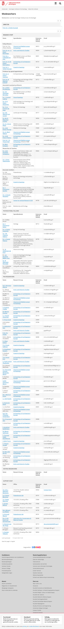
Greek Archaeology (18, 63)
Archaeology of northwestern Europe (21, 58)
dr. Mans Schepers (5, 141)
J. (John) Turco (7, 437)
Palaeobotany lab (18, 492)
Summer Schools (6, 562)
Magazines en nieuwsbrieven (9, 582)
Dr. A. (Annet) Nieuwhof (6, 192)
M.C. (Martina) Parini (7, 391)
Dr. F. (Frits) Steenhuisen (6, 156)
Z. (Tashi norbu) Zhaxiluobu (7, 358)
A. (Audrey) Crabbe (6, 304)
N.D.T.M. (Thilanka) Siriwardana (6, 411)
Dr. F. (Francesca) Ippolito (6, 185)
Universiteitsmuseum (38, 564)
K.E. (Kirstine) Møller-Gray (6, 253)
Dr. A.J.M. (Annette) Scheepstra (6, 148)
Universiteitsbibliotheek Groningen (42, 553)
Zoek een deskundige (38, 556)
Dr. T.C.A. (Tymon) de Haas (6, 105)
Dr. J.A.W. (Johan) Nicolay (7, 125)
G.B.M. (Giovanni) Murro (6, 378)
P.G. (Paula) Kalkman (6, 342)
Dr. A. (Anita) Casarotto (6, 226)
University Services (38, 609)
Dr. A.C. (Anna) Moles (7, 121)
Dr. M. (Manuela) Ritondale (5, 258)
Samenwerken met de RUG (40, 560)
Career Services (37, 567)
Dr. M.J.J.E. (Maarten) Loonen (5, 116)
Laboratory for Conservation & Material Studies (22, 515)
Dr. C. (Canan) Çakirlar (7, 94)
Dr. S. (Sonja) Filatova (6, 236)
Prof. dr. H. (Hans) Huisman (6, 71)
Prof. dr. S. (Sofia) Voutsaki (10, 26)
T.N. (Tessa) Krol (6, 354)
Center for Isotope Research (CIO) (23, 197)
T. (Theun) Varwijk (5, 440)
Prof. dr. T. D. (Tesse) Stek (6, 137)
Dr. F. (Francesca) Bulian (6, 221)
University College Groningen (40, 604)
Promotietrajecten (6, 567)
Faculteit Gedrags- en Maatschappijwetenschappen (46, 586)
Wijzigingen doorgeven (8, 584)
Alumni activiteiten (7, 580)
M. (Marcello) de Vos (6, 448)
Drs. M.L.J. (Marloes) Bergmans (6, 487)
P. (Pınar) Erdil (7, 316)
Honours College (6, 564)
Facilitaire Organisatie (38, 611)
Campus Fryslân (37, 606)
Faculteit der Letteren (38, 591)
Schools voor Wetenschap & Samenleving (43, 573)
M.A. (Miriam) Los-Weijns (6, 507)
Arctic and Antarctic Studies (21, 47)
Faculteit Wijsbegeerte (38, 600)
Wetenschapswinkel (38, 571)
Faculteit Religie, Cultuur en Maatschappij (43, 589)
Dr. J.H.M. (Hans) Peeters (7, 133)
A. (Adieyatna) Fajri (7, 323)
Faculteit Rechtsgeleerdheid (40, 595)
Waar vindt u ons (37, 580)
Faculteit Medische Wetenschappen (42, 593)
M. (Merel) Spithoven (6, 428)
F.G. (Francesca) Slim (7, 416)
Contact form (47, 486)
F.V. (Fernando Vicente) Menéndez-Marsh (7, 368)
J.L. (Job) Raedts (7, 395)
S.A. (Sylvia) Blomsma (6, 492)
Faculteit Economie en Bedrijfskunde (42, 584)
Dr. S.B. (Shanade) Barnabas (6, 89)
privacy (25, 626)
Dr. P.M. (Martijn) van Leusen (6, 110)
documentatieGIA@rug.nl (51, 520)
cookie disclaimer (34, 626)
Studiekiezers (6, 551)
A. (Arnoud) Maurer (6, 511)
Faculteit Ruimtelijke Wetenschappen (42, 597)
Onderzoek (4, 9)
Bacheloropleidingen (7, 556)
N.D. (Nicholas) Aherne (7, 282)
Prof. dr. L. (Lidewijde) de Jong (7, 54)
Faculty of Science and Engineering (42, 602)
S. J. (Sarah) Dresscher (6, 312)
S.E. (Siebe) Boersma (6, 496)
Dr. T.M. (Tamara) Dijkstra (5, 231)
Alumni (4, 577)
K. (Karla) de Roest (6, 400)
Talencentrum (36, 558)
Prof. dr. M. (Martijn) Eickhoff (6, 77)
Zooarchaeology (18, 94)
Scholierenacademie (7, 560)
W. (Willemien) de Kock (7, 247)
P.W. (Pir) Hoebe (5, 330)
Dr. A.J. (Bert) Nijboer (6, 129)
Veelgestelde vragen (7, 569)
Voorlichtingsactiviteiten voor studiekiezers (13, 553)
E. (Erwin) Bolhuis (5, 500)
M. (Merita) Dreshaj (6, 308)
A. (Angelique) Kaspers (7, 346)
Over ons (35, 577)
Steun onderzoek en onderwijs (9, 586)
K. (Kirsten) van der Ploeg (7, 521)
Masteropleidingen (7, 558)
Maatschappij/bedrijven (40, 551)
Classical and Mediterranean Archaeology (21, 43)
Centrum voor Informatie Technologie (42, 562)
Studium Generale (37, 569)
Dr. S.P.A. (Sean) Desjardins (6, 99)
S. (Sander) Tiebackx (6, 529)
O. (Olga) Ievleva (5, 338)
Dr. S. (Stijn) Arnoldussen (6, 84)
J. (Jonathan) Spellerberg (6, 424)
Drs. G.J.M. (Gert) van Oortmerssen (6, 516)
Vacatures (35, 582)
